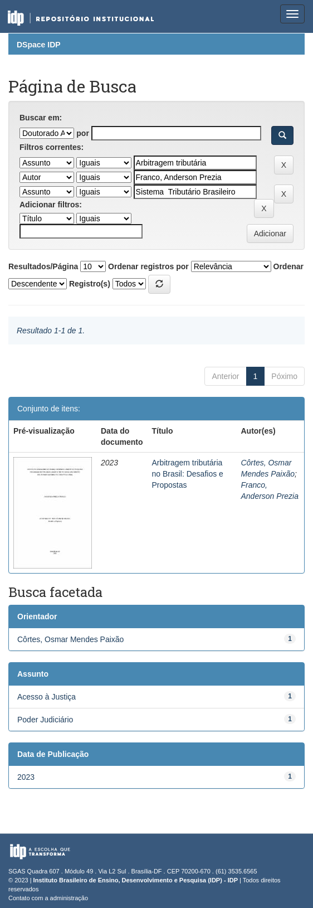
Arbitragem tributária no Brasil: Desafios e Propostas (187, 473)
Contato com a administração (48, 898)
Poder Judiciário (45, 719)
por (82, 133)
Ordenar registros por (148, 266)
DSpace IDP (39, 44)
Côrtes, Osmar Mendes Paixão (70, 639)
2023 (26, 777)
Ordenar (288, 266)
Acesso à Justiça (46, 696)
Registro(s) (89, 283)
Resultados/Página (43, 266)
